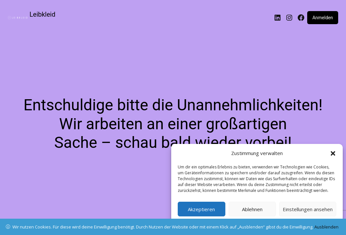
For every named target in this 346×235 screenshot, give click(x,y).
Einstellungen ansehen (308, 209)
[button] (333, 153)
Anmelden (322, 17)
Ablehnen (252, 209)
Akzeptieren (201, 209)
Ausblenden (326, 227)
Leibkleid (42, 14)
